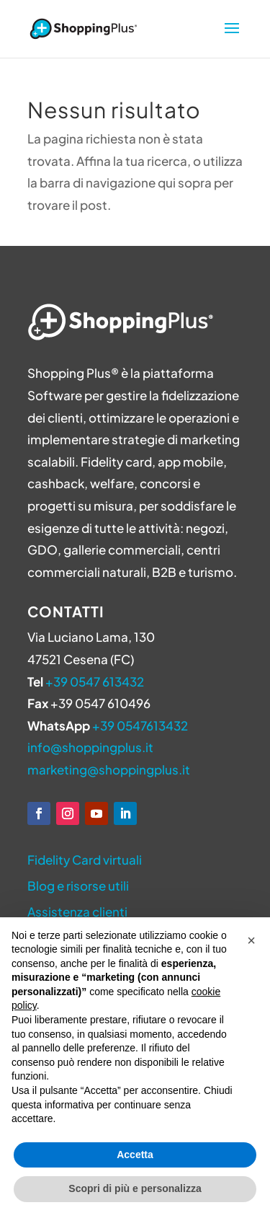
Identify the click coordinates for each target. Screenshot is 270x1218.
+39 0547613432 (140, 725)
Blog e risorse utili (78, 885)
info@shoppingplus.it (90, 747)
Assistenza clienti (77, 911)
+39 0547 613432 (94, 681)
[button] (251, 940)
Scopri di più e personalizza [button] (134, 1188)
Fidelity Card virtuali (84, 860)
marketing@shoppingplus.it (108, 769)
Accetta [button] (135, 1154)
